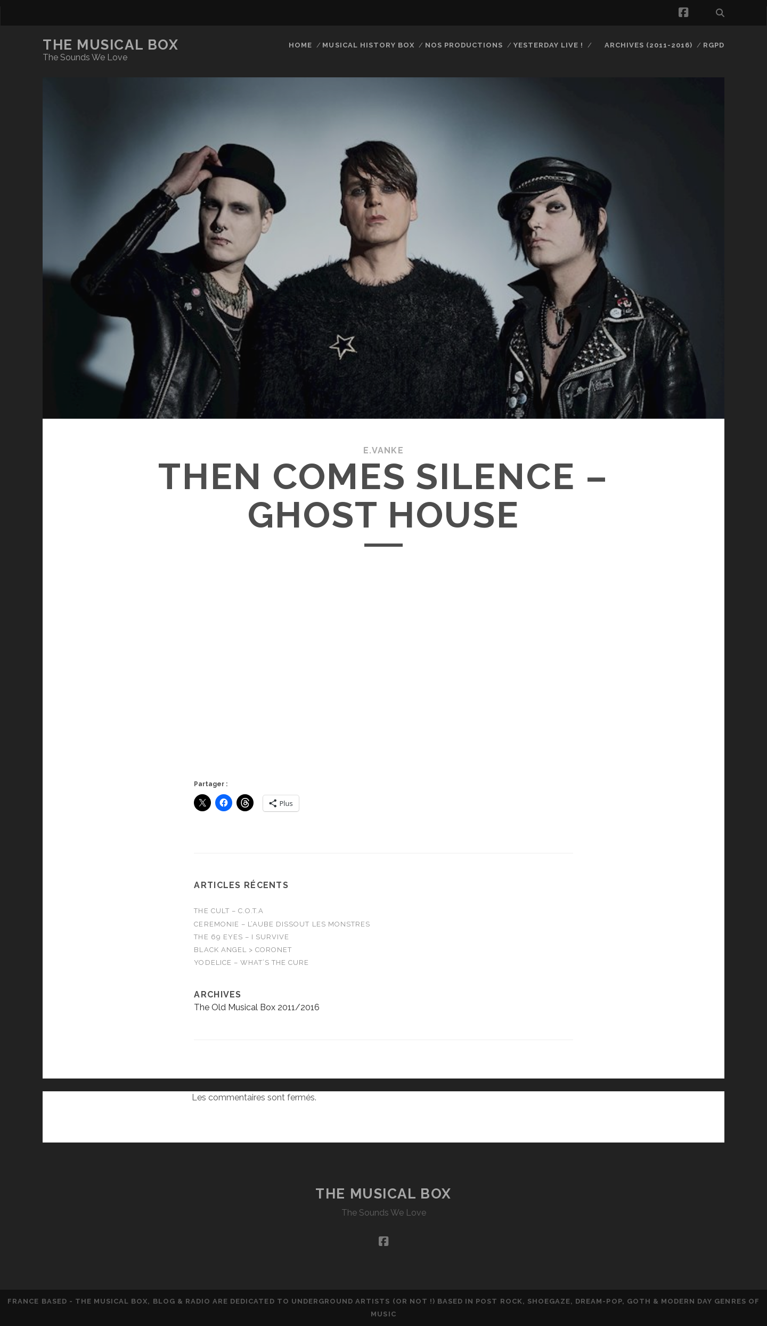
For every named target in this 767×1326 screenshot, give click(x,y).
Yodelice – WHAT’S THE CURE (251, 962)
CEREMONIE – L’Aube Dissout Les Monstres (282, 924)
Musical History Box (368, 45)
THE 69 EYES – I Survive (241, 937)
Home (300, 45)
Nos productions (464, 45)
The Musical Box (110, 45)
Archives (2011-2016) (649, 45)
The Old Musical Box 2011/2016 (257, 1007)
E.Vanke (383, 450)
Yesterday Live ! (548, 45)
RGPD (713, 45)
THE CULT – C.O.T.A (229, 911)
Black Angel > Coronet (243, 950)
